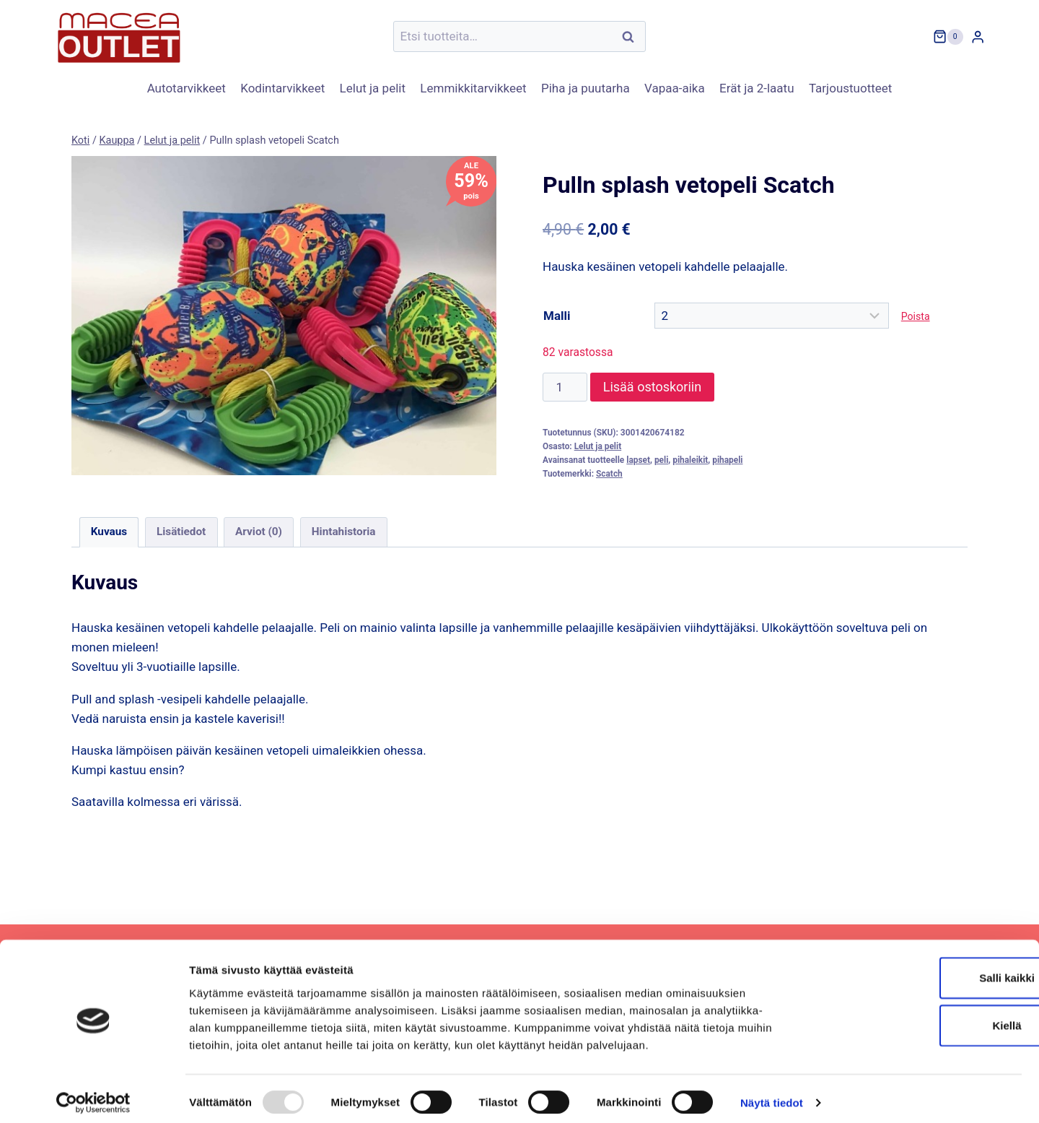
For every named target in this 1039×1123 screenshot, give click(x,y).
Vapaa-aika (674, 88)
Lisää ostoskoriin (652, 386)
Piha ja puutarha (585, 88)
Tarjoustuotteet (850, 88)
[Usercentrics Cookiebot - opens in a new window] (93, 1095)
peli (661, 460)
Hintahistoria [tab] (344, 531)
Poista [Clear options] (915, 316)
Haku (632, 36)
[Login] (977, 36)
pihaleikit (690, 460)
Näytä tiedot (771, 1094)
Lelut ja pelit (372, 88)
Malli (556, 315)
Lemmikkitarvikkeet (473, 88)
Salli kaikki (919, 969)
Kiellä (918, 1017)
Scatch (609, 474)
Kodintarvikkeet (282, 88)
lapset (638, 460)
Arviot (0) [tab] (258, 531)
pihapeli (727, 460)
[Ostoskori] (948, 37)
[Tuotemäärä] (565, 387)
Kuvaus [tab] (109, 531)
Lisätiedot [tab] (181, 531)
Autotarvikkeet (186, 88)
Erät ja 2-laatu (756, 88)
